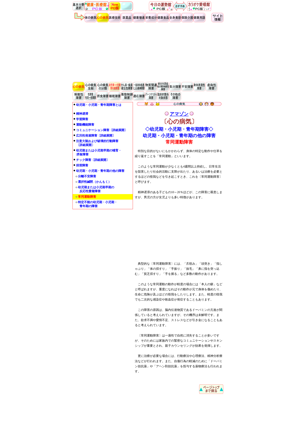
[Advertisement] (148, 52)
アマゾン (179, 113)
